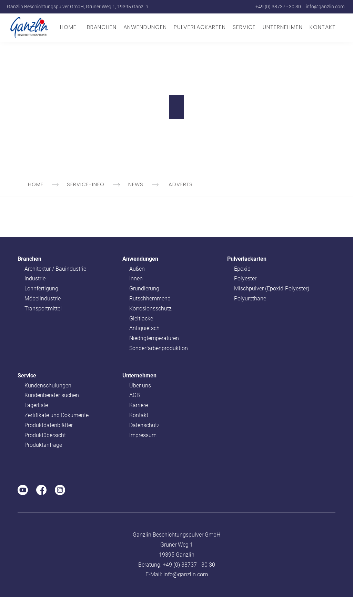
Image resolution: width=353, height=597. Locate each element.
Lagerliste (36, 405)
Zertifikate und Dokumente (56, 415)
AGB (134, 395)
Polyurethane (250, 298)
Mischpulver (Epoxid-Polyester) (271, 288)
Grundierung (144, 288)
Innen (136, 278)
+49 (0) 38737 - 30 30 (278, 6)
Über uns (140, 385)
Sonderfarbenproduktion (158, 348)
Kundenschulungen (47, 385)
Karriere (138, 405)
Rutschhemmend (150, 298)
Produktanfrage (43, 445)
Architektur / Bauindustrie (55, 269)
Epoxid (242, 269)
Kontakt (323, 27)
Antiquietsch (144, 328)
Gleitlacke (141, 318)
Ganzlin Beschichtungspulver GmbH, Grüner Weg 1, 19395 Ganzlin (77, 6)
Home (68, 27)
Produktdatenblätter (48, 425)
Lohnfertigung (41, 288)
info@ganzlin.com (325, 6)
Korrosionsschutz (150, 308)
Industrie (35, 278)
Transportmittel (43, 308)
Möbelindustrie (42, 298)
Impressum (143, 435)
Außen (137, 269)
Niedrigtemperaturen (154, 338)
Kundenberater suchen (51, 395)
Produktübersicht (45, 435)
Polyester (245, 278)
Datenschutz (144, 425)
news (144, 184)
